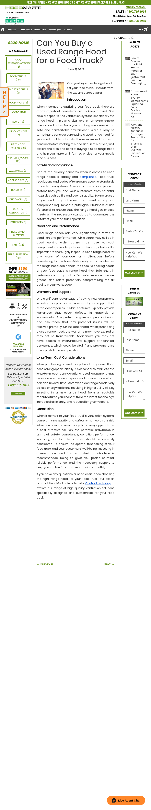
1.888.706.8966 (136, 20)
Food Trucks (18, 76)
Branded (16, 190)
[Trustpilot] (15, 20)
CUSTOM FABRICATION (17, 210)
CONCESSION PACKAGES (95, 2)
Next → (109, 564)
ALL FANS (119, 2)
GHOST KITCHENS (18, 89)
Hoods (15, 112)
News (16, 121)
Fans (15, 245)
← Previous (45, 564)
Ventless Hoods (18, 157)
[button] (126, 800)
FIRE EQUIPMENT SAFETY (18, 233)
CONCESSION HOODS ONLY (64, 2)
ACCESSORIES (16, 180)
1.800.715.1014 (136, 11)
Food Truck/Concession (19, 61)
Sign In (140, 29)
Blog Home (18, 42)
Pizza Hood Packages (18, 146)
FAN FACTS (16, 222)
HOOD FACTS (17, 102)
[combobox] (124, 38)
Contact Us (18, 393)
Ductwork (16, 199)
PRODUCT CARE (18, 131)
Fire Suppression (18, 254)
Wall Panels (16, 170)
